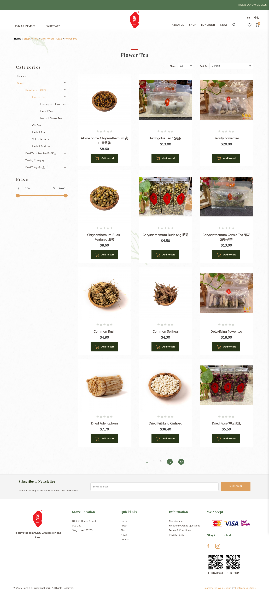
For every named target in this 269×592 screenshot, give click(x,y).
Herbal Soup (39, 132)
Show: (173, 66)
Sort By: (203, 66)
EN (248, 17)
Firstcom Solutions (245, 588)
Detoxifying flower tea (226, 331)
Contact (125, 539)
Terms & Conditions (180, 530)
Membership (176, 521)
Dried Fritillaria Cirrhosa (165, 423)
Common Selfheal (165, 331)
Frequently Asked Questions (184, 525)
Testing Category (34, 160)
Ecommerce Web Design (217, 588)
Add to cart (104, 158)
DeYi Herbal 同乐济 (51, 38)
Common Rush (104, 331)
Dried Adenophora (104, 423)
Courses (21, 76)
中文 (256, 17)
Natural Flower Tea (51, 118)
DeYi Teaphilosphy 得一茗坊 (40, 153)
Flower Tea (71, 38)
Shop (27, 38)
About (124, 525)
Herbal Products (41, 146)
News (124, 534)
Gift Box (36, 125)
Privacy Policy (176, 534)
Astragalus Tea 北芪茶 (165, 138)
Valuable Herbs (40, 139)
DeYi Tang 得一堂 (35, 167)
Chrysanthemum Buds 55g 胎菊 (165, 235)
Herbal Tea (46, 111)
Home (17, 38)
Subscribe (235, 486)
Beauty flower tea (226, 138)
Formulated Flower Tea (53, 104)
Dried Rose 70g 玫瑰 (226, 423)
